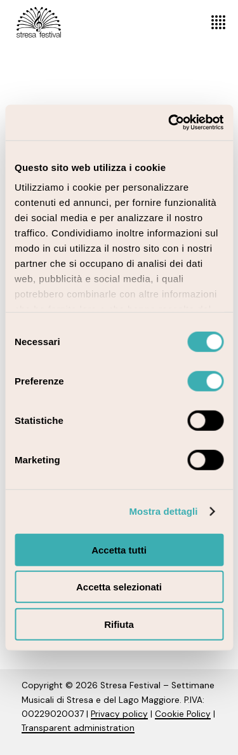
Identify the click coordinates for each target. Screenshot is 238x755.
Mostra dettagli (163, 511)
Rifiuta (119, 623)
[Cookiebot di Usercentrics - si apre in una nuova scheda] (169, 122)
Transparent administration (78, 728)
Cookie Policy (183, 714)
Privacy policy (119, 714)
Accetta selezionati (119, 587)
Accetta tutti (119, 549)
